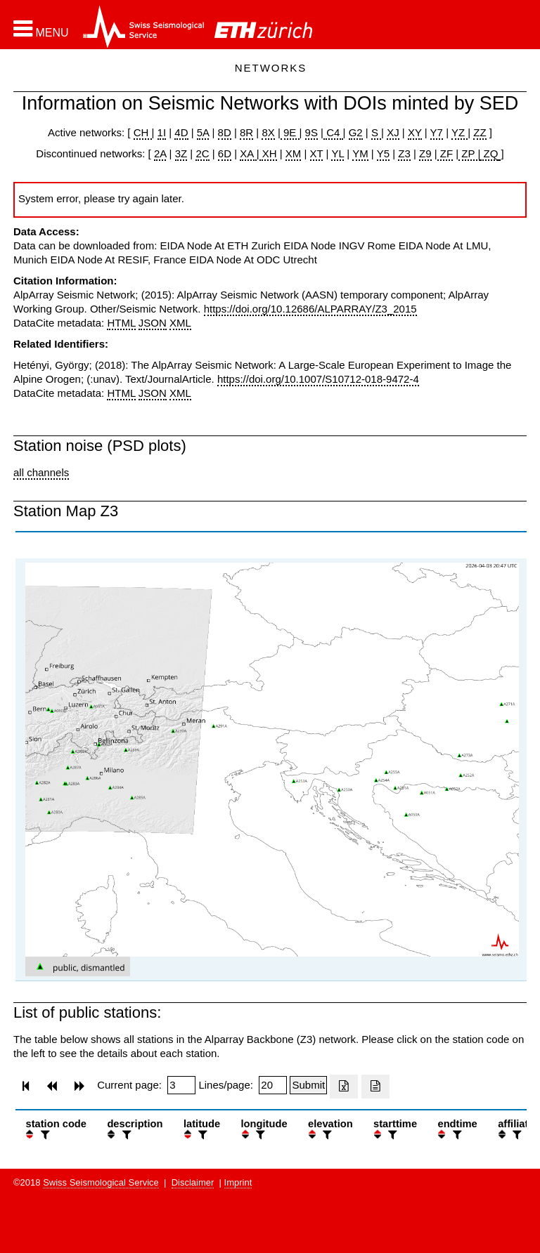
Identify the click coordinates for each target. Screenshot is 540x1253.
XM (293, 153)
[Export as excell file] (344, 1086)
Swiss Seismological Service (101, 1182)
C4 (333, 132)
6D (224, 153)
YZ (459, 132)
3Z (181, 153)
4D (181, 132)
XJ (393, 132)
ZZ (479, 132)
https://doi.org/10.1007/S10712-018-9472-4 (318, 379)
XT (316, 153)
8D (224, 132)
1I (162, 132)
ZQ (489, 153)
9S (311, 132)
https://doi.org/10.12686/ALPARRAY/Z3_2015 (310, 309)
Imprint (238, 1182)
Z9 (425, 153)
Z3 (404, 153)
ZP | (469, 153)
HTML (121, 323)
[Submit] (308, 1085)
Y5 (383, 153)
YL (337, 153)
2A (160, 153)
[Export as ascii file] (375, 1086)
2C (202, 153)
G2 (356, 132)
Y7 (436, 132)
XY (415, 132)
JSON (153, 323)
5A (203, 132)
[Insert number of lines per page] (273, 1085)
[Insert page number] (181, 1085)
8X (268, 132)
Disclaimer (193, 1182)
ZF (445, 153)
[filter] (43, 1135)
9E (290, 132)
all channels (41, 472)
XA (248, 153)
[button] (41, 28)
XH (268, 153)
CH (143, 132)
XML (180, 323)
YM (360, 153)
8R (246, 132)
